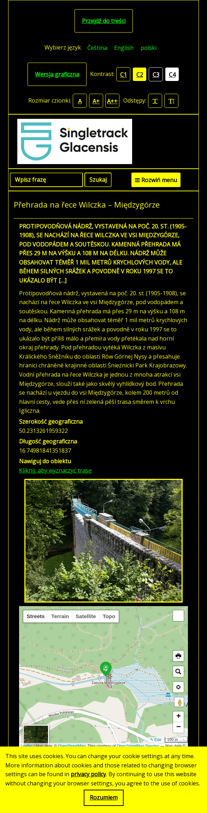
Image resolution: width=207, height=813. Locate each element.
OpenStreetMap (71, 746)
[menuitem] (97, 47)
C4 (172, 75)
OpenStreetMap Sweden (138, 746)
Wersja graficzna (57, 74)
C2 (139, 75)
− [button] (178, 727)
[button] (178, 615)
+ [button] (178, 717)
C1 (123, 75)
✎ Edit (155, 740)
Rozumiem (104, 797)
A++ (112, 101)
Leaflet (26, 746)
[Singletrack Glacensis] (103, 141)
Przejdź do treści (103, 21)
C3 (156, 75)
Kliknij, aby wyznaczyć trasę (55, 470)
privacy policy (88, 774)
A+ (96, 101)
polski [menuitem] (148, 48)
